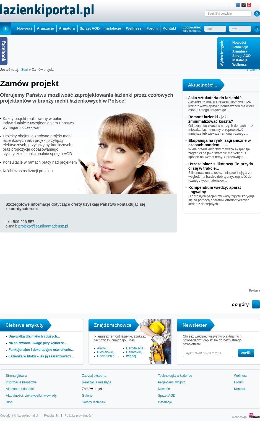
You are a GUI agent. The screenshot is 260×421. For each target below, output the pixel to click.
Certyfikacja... (136, 348)
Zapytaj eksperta (94, 376)
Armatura (239, 51)
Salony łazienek (93, 402)
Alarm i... (103, 348)
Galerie (87, 396)
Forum (152, 28)
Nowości (239, 43)
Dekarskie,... (135, 352)
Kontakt (169, 28)
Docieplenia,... (107, 356)
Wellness (239, 65)
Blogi (9, 402)
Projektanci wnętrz (171, 382)
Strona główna (16, 376)
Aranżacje (240, 47)
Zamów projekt (93, 389)
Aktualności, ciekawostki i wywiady (31, 396)
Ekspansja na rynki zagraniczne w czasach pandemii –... (219, 142)
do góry (240, 304)
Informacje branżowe (21, 382)
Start (5, 28)
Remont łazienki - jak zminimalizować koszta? (210, 119)
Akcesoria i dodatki (20, 389)
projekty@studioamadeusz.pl (43, 226)
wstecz (255, 70)
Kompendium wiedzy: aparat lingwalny (214, 189)
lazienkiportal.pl (27, 415)
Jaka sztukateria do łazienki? (214, 98)
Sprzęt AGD (241, 56)
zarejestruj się (192, 30)
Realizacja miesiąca (96, 382)
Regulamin (51, 415)
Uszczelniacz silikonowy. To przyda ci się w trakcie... (220, 166)
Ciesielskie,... (107, 352)
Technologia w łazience (175, 376)
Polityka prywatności (78, 415)
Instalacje (240, 60)
